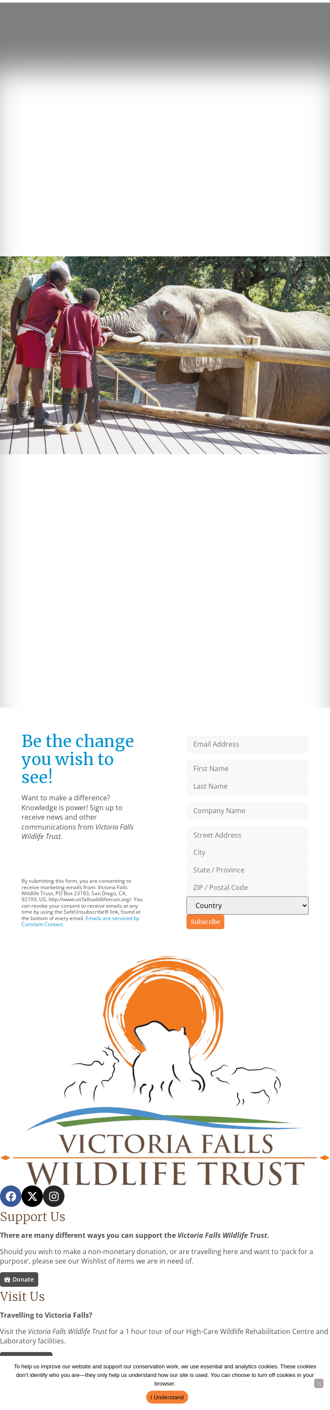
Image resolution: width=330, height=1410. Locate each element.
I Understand (166, 1397)
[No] (319, 1383)
